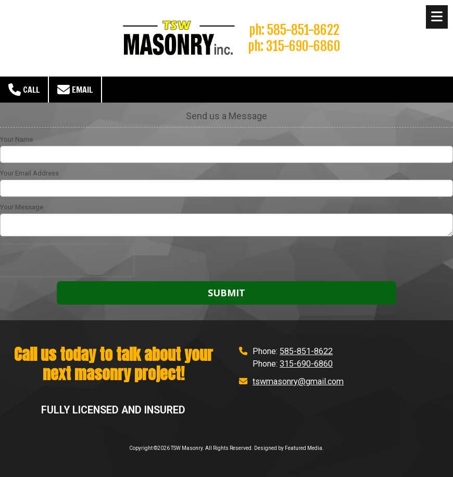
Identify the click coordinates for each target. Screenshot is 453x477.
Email (75, 89)
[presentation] (66, 260)
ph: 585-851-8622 (294, 29)
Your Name (16, 139)
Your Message (21, 207)
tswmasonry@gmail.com (298, 381)
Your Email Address (29, 173)
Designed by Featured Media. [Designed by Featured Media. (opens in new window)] (289, 448)
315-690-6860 (306, 364)
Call (24, 89)
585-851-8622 (306, 351)
